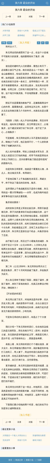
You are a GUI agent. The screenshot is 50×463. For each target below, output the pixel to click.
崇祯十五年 (22, 440)
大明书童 (6, 31)
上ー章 (8, 16)
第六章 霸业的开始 (25, 3)
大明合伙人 (22, 435)
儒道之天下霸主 (39, 31)
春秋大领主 (37, 440)
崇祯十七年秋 (23, 31)
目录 (19, 16)
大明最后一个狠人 (10, 435)
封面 (31, 16)
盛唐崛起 (21, 35)
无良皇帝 (6, 440)
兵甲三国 (6, 35)
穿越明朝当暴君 (39, 435)
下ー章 (42, 16)
